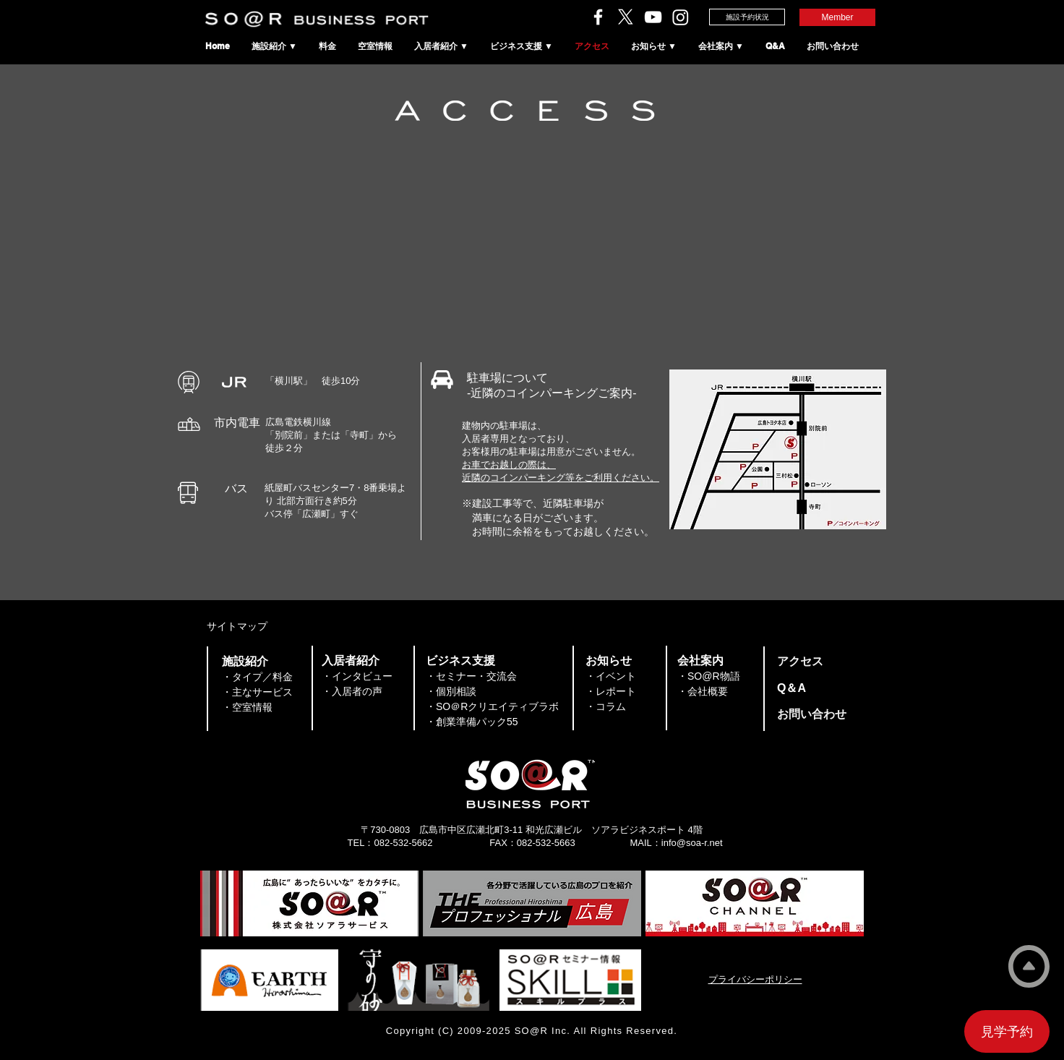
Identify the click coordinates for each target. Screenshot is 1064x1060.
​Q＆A (791, 688)
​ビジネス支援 (460, 660)
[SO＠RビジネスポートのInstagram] (680, 17)
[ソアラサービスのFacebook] (598, 17)
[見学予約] (1007, 1031)
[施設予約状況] (747, 17)
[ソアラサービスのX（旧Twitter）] (625, 17)
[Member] (837, 17)
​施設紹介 (245, 661)
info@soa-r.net (692, 842)
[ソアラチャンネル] (653, 17)
